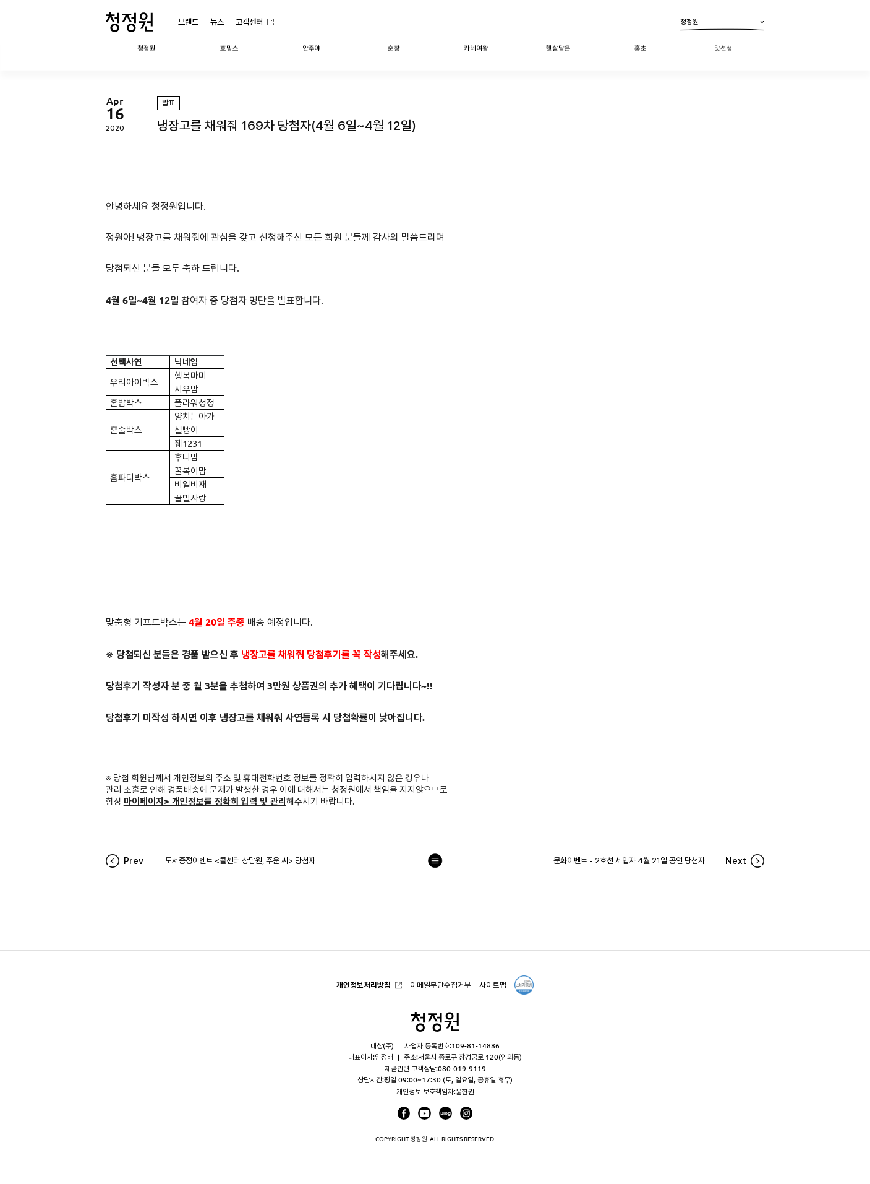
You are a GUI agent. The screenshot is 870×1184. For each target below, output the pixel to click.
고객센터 (249, 21)
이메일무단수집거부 (440, 984)
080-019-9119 (462, 1069)
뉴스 (217, 21)
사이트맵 (492, 984)
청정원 (722, 24)
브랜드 (188, 21)
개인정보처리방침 (363, 984)
